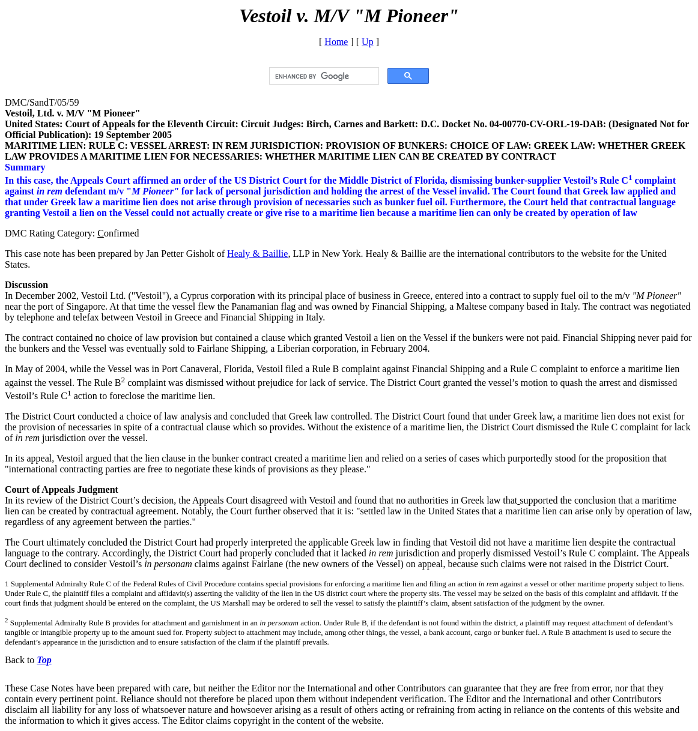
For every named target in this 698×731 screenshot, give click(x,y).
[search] (323, 76)
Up (368, 42)
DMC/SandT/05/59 (42, 102)
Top (44, 660)
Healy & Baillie (257, 253)
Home (336, 42)
